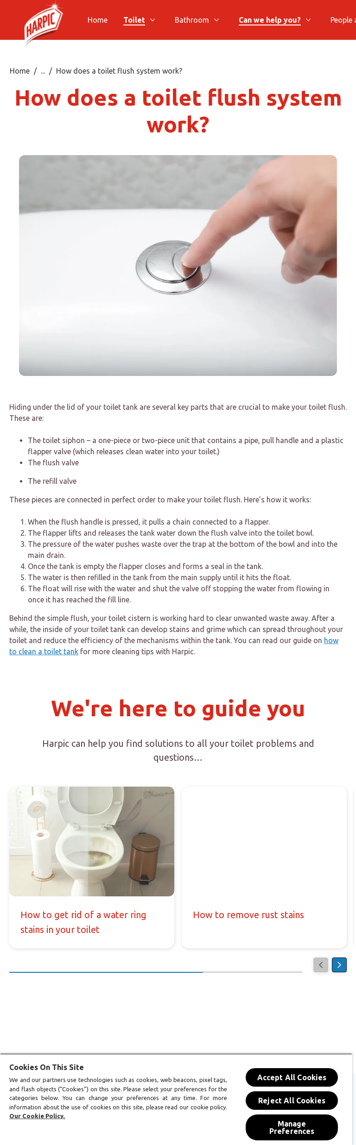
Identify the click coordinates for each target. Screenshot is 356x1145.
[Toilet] (134, 20)
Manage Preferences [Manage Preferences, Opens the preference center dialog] (292, 1127)
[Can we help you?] (269, 20)
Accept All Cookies (292, 1077)
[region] (176, 1099)
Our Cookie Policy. (37, 1116)
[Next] (339, 964)
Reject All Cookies (291, 1100)
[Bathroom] (192, 20)
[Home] (97, 20)
